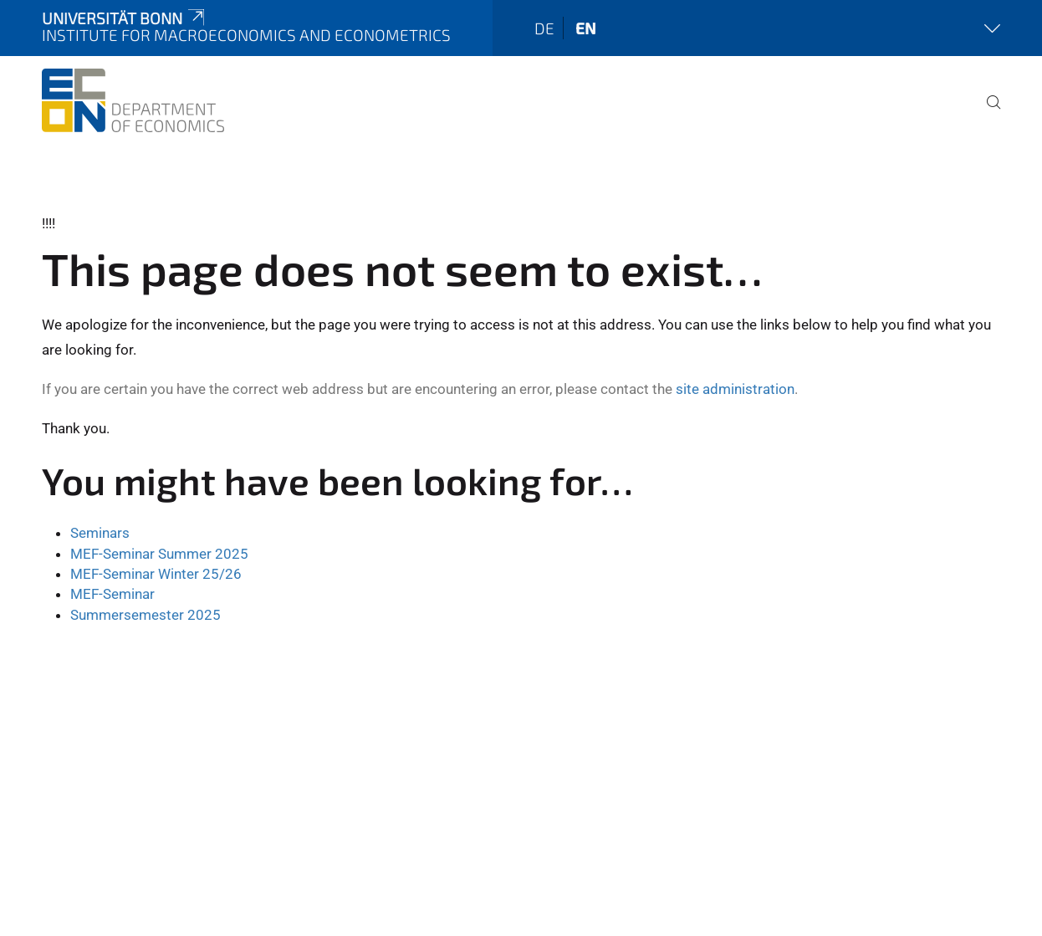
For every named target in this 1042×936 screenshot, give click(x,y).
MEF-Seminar (112, 594)
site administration (735, 389)
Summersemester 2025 (145, 614)
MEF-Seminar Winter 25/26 (156, 573)
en (585, 28)
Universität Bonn (124, 18)
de (544, 28)
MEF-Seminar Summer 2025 (159, 553)
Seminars (100, 532)
